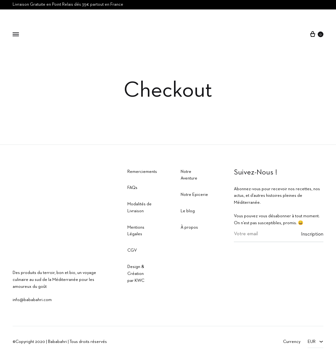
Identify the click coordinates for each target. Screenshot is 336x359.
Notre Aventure (189, 175)
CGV (132, 250)
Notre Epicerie (194, 194)
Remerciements (142, 171)
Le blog (188, 211)
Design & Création (135, 270)
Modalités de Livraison (139, 207)
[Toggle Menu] (16, 34)
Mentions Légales (135, 230)
